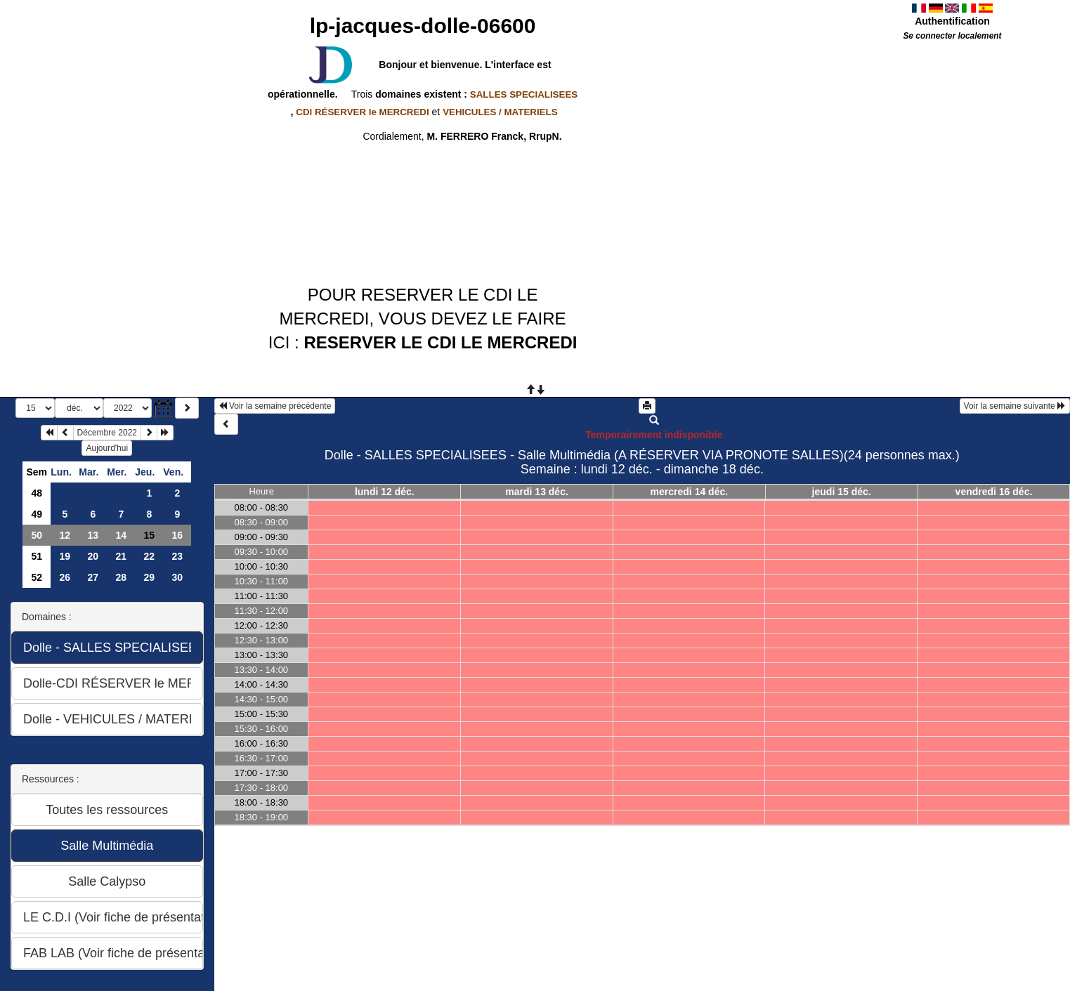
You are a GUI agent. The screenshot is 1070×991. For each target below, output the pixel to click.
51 (37, 556)
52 (37, 577)
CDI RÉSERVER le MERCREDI (362, 112)
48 (37, 493)
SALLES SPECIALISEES (524, 94)
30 (177, 577)
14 (121, 535)
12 (65, 535)
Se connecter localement (952, 36)
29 (149, 577)
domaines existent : (475, 94)
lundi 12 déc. (385, 491)
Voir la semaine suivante (1015, 406)
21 (121, 556)
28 (121, 577)
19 (65, 556)
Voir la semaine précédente (275, 406)
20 (93, 556)
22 (149, 556)
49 (37, 514)
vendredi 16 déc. (994, 491)
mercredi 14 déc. (690, 491)
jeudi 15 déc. (841, 491)
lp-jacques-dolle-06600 (423, 25)
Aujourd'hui (107, 448)
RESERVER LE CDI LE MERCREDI (440, 342)
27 (93, 577)
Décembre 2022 (107, 433)
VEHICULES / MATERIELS (500, 112)
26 (65, 577)
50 (37, 535)
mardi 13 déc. (536, 491)
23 (177, 556)
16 (177, 535)
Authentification (952, 21)
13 (93, 535)
